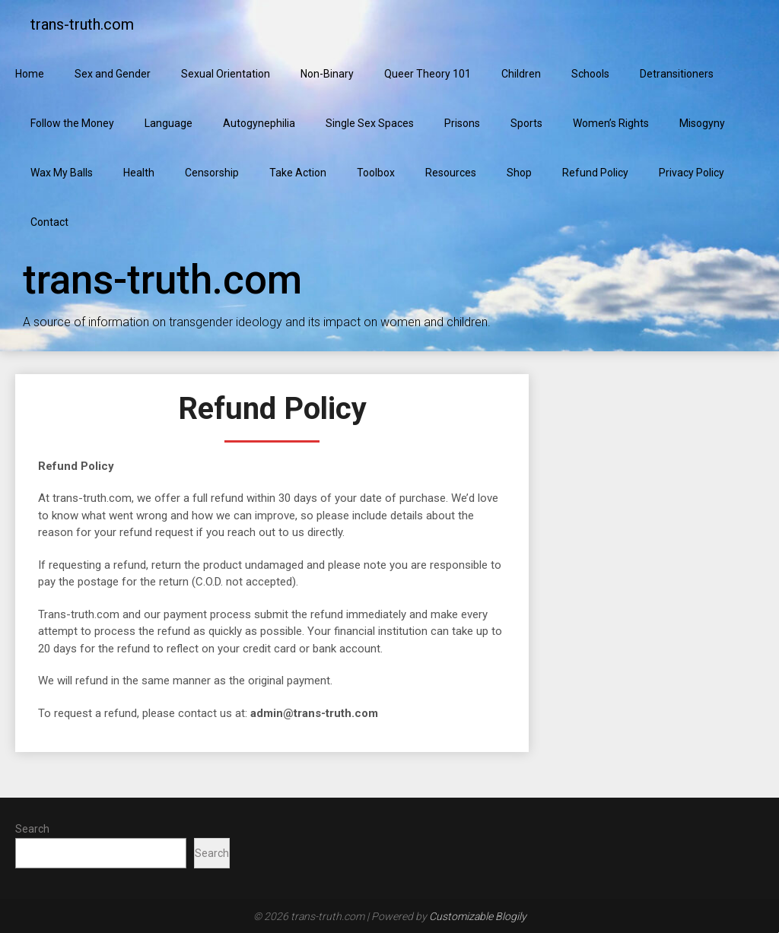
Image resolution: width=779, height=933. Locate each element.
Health (138, 173)
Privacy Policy (691, 173)
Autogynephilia (259, 123)
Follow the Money (72, 123)
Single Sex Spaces (370, 123)
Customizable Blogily (477, 916)
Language (168, 123)
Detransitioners (677, 74)
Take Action (297, 173)
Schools (590, 74)
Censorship (212, 173)
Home (29, 74)
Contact (49, 222)
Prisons (462, 123)
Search (32, 829)
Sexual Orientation (225, 74)
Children (521, 74)
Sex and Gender (113, 74)
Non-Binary (327, 74)
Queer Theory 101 (427, 74)
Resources (450, 173)
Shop (519, 173)
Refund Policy (595, 173)
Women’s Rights (611, 123)
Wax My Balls (61, 173)
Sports (526, 123)
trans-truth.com (82, 24)
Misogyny (702, 123)
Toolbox (376, 173)
